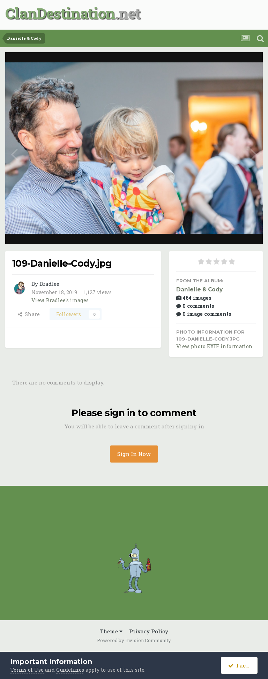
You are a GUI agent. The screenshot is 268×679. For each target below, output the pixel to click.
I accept (242, 665)
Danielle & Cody (199, 289)
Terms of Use (27, 669)
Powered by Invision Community (134, 640)
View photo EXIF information (214, 346)
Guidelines (70, 669)
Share (29, 314)
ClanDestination (60, 13)
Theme (111, 631)
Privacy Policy (148, 631)
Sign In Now (134, 453)
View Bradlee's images (60, 300)
